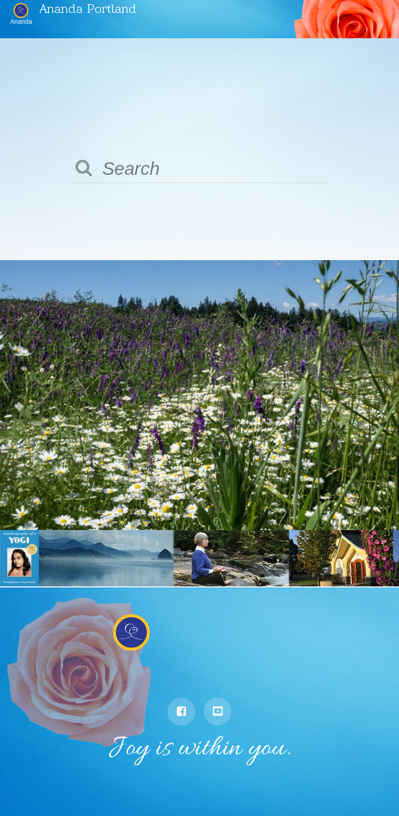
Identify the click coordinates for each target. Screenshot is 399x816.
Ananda (21, 21)
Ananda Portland (87, 8)
